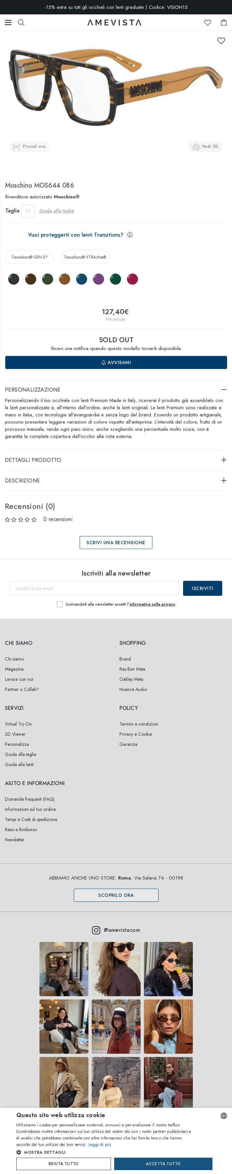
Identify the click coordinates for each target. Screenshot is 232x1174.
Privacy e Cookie (135, 734)
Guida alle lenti (19, 764)
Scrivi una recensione (116, 542)
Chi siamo (14, 659)
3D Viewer (15, 734)
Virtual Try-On (18, 724)
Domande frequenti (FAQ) (29, 799)
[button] (104, 1152)
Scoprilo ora (116, 895)
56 (28, 210)
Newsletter (14, 839)
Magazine (14, 669)
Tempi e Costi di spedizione (31, 819)
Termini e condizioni (138, 724)
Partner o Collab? (22, 689)
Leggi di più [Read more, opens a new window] (99, 1145)
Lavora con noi (19, 679)
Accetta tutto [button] (163, 1164)
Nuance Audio (133, 689)
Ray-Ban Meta (132, 669)
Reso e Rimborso (21, 829)
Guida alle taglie (56, 211)
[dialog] (116, 1141)
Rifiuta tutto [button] (64, 1164)
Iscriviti (202, 588)
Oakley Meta (131, 679)
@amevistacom (116, 930)
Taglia (12, 210)
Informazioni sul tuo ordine (30, 809)
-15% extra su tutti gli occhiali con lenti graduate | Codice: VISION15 (116, 7)
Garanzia (128, 744)
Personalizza (17, 744)
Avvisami (116, 362)
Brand (125, 659)
